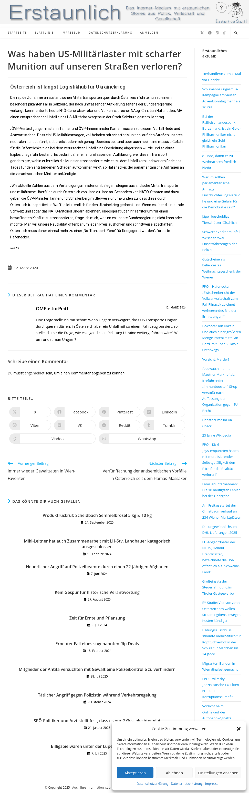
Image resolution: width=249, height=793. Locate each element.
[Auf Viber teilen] (30, 425)
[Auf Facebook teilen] (75, 412)
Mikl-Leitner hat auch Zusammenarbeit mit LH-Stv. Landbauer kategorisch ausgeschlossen (97, 543)
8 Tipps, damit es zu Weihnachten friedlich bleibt (219, 161)
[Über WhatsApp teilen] (142, 438)
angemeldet (35, 373)
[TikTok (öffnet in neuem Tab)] (224, 33)
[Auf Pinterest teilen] (119, 412)
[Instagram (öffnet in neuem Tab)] (217, 33)
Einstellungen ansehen (218, 772)
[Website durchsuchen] (236, 33)
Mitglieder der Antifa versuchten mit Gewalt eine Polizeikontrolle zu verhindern (97, 669)
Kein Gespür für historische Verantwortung (97, 592)
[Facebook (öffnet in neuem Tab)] (210, 33)
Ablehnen (174, 772)
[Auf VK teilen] (75, 425)
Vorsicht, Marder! (215, 359)
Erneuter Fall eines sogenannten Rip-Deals (97, 643)
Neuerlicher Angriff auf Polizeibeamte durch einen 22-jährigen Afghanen (97, 566)
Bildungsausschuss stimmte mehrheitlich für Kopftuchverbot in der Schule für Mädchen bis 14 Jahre (221, 642)
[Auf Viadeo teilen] (52, 438)
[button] (238, 728)
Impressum (213, 783)
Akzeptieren (135, 772)
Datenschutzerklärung (153, 783)
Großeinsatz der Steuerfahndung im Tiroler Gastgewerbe (218, 587)
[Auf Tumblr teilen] (164, 425)
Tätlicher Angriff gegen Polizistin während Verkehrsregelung (97, 695)
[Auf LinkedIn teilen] (164, 412)
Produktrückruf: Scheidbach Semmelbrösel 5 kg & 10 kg (97, 515)
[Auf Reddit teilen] (119, 425)
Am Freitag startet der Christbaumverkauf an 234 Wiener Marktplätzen (221, 511)
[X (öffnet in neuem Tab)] (202, 33)
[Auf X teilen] (30, 412)
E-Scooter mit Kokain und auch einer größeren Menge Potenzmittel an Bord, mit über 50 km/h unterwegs (221, 338)
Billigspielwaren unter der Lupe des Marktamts (97, 746)
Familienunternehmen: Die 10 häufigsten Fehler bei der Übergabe (221, 490)
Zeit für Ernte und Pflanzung (97, 618)
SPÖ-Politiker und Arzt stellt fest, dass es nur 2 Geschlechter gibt (97, 720)
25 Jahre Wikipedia (216, 435)
